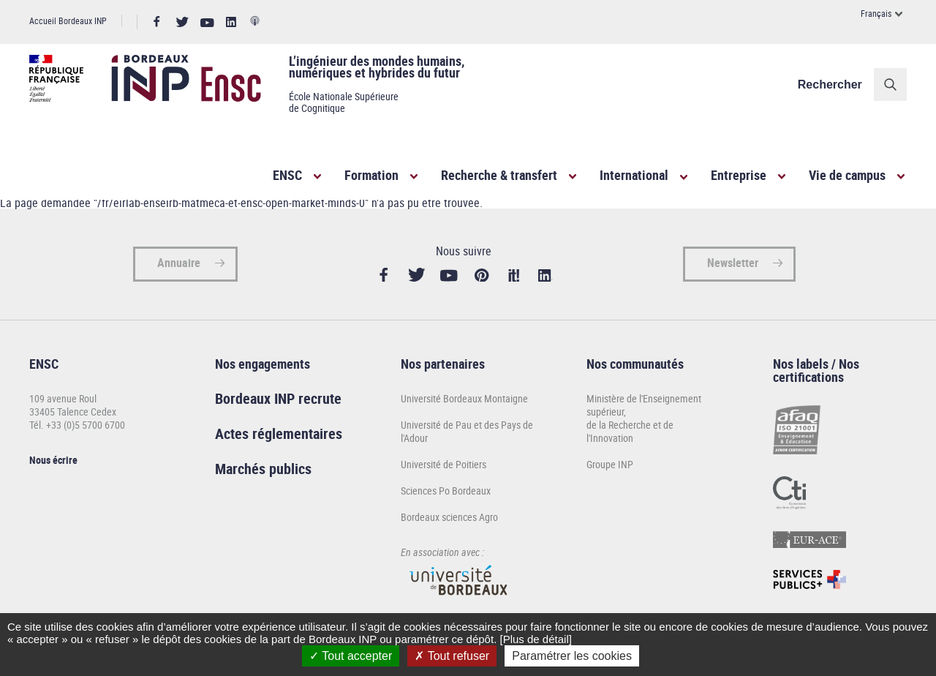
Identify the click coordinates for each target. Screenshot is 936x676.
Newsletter (732, 263)
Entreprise (738, 175)
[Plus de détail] (535, 639)
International (634, 175)
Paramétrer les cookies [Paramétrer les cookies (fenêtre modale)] (572, 656)
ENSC (287, 175)
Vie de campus (847, 175)
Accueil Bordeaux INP (68, 20)
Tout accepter (350, 656)
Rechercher (830, 84)
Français (876, 13)
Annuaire (178, 263)
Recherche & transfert (499, 175)
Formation (371, 175)
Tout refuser (452, 656)
